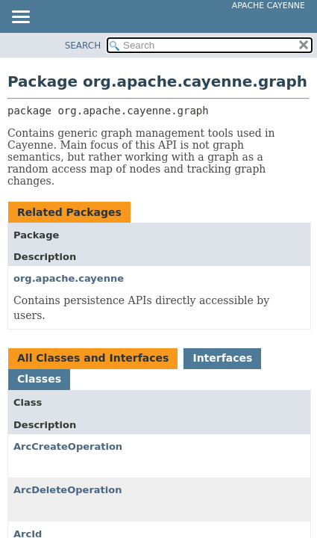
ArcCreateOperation (67, 446)
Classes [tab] (39, 379)
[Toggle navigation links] (20, 17)
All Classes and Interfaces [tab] (93, 358)
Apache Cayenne (268, 5)
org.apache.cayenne (68, 278)
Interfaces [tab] (222, 358)
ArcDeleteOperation (67, 489)
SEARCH (83, 45)
